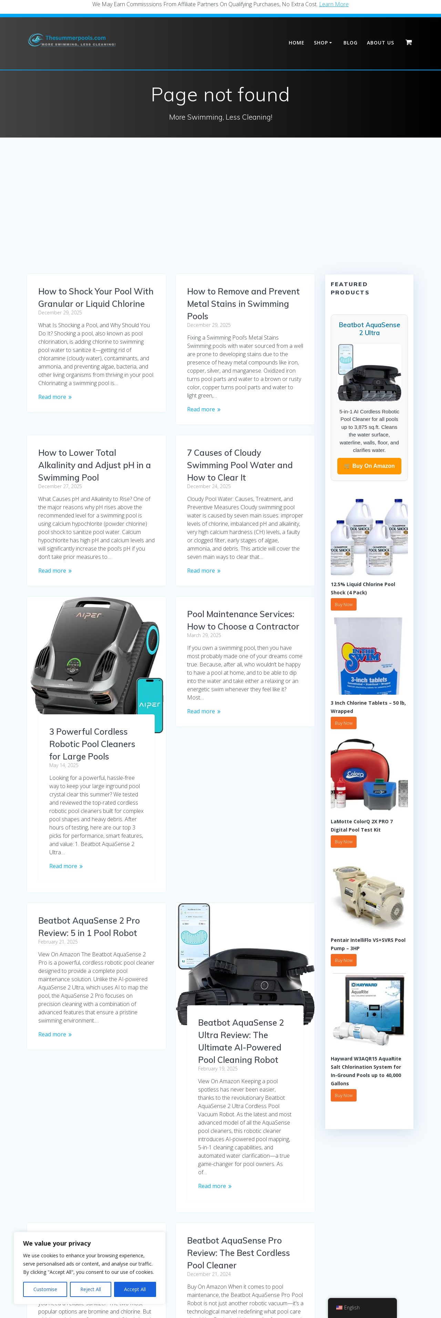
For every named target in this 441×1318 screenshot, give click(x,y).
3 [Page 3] (168, 1226)
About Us (380, 42)
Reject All (90, 1289)
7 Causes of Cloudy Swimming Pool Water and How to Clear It (240, 465)
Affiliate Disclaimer (220, 1302)
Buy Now (343, 604)
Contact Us (298, 1291)
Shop (321, 42)
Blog (350, 42)
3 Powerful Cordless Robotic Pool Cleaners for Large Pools (92, 731)
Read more (52, 397)
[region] (89, 1268)
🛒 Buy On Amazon (369, 466)
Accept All (135, 1289)
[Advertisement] (220, 222)
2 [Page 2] (151, 1226)
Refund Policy (262, 1291)
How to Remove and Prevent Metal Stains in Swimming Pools (243, 303)
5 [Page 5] (202, 1226)
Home (297, 42)
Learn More (334, 4)
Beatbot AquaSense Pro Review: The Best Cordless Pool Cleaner (238, 1077)
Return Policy (225, 1291)
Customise (45, 1289)
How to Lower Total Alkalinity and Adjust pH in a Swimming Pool (94, 452)
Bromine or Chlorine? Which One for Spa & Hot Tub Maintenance (242, 924)
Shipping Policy (185, 1291)
